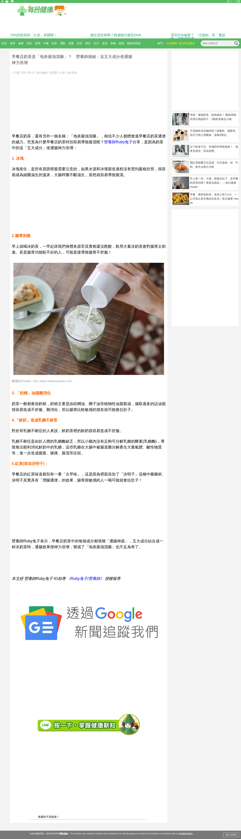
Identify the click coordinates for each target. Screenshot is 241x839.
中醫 (46, 43)
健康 (21, 43)
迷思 (104, 43)
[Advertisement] (89, 102)
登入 (229, 1)
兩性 (88, 43)
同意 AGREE (231, 835)
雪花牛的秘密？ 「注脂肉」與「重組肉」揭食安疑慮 (198, 36)
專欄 (113, 43)
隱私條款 (64, 833)
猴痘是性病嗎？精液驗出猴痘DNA (115, 35)
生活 (96, 43)
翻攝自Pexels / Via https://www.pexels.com (42, 381)
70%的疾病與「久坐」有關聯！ (33, 35)
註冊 (237, 1)
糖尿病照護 (133, 43)
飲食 (54, 43)
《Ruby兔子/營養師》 (85, 578)
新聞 (37, 43)
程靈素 (53, 72)
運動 (62, 43)
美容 (79, 43)
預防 (29, 43)
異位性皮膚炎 (187, 43)
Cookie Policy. (186, 833)
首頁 (4, 43)
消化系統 (71, 72)
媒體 (121, 43)
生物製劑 (172, 43)
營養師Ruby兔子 (118, 142)
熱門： (161, 43)
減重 (71, 43)
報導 (12, 43)
